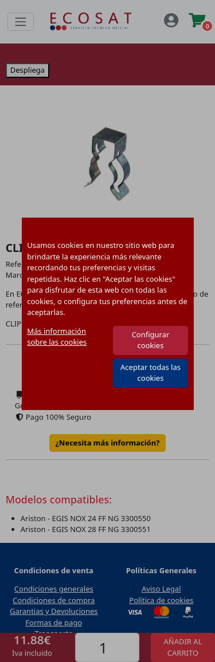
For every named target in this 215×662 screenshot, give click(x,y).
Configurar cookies (151, 340)
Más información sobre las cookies (57, 337)
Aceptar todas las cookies (150, 373)
